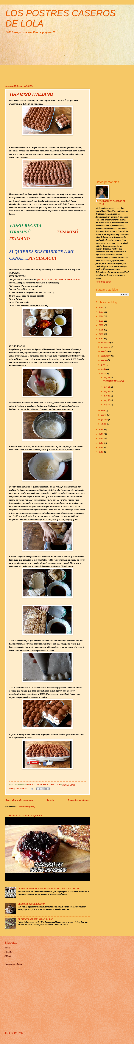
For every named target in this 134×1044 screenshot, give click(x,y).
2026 (101, 307)
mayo (103, 374)
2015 (101, 443)
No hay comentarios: (18, 789)
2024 (101, 316)
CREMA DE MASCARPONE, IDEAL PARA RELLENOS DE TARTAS (48, 888)
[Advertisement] (67, 59)
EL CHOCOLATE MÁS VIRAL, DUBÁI (35, 919)
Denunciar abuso (13, 964)
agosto (104, 360)
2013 (101, 452)
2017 (101, 434)
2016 (101, 438)
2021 (101, 330)
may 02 (107, 405)
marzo (104, 415)
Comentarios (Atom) (26, 807)
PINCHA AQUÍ (42, 258)
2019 (101, 339)
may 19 (107, 391)
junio (103, 369)
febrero (104, 419)
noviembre (106, 347)
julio (103, 365)
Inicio (50, 800)
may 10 (107, 400)
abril (103, 410)
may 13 (107, 396)
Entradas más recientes (19, 800)
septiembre (106, 356)
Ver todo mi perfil (103, 282)
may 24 (107, 387)
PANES (8, 956)
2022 (101, 325)
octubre (104, 351)
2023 (101, 321)
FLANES (9, 952)
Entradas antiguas (78, 800)
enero (104, 424)
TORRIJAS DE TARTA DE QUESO (23, 815)
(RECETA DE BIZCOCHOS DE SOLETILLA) (58, 279)
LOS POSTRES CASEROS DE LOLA (112, 202)
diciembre (105, 342)
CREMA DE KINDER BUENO (31, 904)
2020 (101, 334)
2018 (101, 429)
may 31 (107, 377)
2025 (101, 312)
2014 (101, 447)
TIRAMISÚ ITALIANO (31, 94)
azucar (7, 948)
